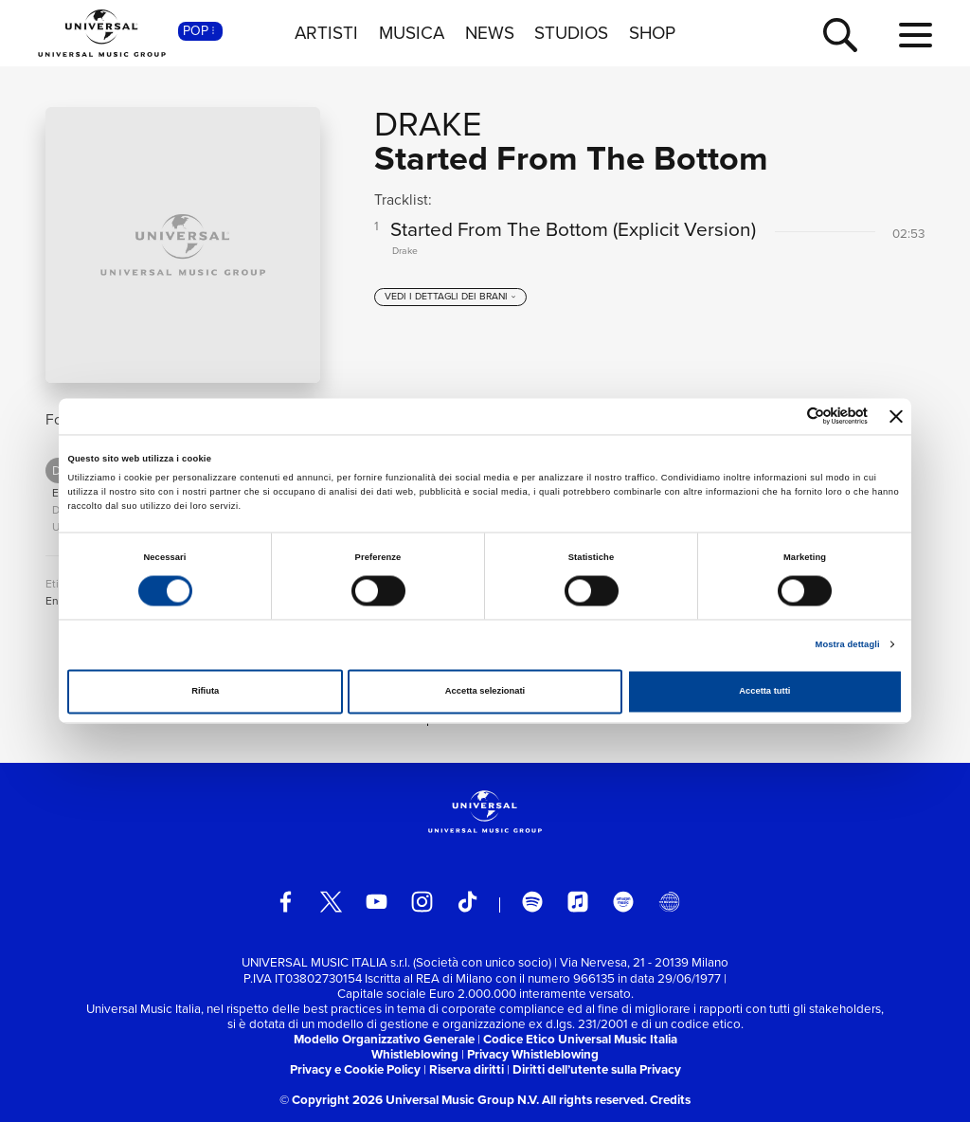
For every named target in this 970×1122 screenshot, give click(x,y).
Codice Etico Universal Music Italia (580, 1039)
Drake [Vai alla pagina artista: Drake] (427, 124)
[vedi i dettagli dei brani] (451, 304)
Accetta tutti (764, 692)
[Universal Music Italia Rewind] (669, 901)
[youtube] (376, 901)
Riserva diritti (466, 1069)
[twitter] (331, 901)
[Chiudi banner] (896, 416)
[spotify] (533, 901)
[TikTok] (467, 901)
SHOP (652, 33)
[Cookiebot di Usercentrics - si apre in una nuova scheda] (785, 416)
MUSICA (411, 33)
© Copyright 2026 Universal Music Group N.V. (409, 1100)
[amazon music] (624, 901)
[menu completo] (915, 36)
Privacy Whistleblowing (533, 1054)
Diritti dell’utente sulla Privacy (596, 1069)
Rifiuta (205, 692)
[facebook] (285, 901)
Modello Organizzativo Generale (384, 1039)
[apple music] (578, 901)
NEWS (489, 33)
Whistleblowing (414, 1054)
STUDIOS (571, 33)
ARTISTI (326, 33)
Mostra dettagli (848, 644)
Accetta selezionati (485, 692)
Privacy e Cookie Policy (355, 1069)
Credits (670, 1100)
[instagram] (422, 901)
